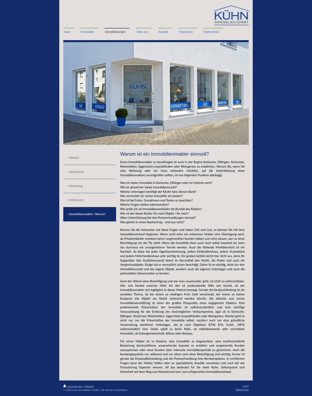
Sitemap (89, 386)
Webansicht (242, 389)
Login (245, 386)
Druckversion (73, 386)
